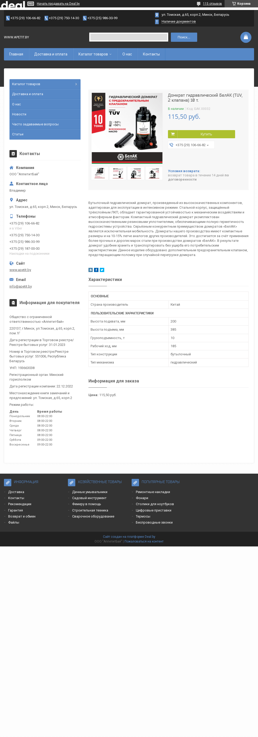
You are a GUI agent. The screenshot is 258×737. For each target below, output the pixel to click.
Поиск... (184, 37)
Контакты (151, 54)
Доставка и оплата (50, 54)
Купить (206, 134)
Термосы (143, 516)
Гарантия (15, 510)
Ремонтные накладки (153, 492)
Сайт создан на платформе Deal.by (129, 537)
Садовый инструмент (89, 498)
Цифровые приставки (153, 510)
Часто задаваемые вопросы (35, 124)
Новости (19, 114)
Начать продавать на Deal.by (58, 4)
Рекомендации (19, 504)
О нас (127, 54)
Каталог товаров (93, 54)
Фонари (142, 498)
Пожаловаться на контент (144, 541)
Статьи (17, 134)
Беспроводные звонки (154, 522)
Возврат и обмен (22, 516)
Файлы (13, 522)
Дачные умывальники (89, 492)
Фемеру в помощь (86, 504)
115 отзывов (212, 4)
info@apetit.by (20, 286)
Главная (16, 54)
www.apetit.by (20, 270)
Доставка (16, 492)
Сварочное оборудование (93, 516)
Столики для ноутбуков (155, 504)
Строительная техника (90, 510)
